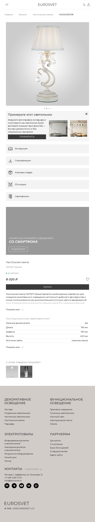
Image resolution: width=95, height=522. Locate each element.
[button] (44, 108)
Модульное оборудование (18, 454)
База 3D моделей (59, 448)
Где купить (55, 440)
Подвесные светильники (17, 413)
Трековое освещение (61, 409)
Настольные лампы (14, 420)
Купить (48, 286)
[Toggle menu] (6, 4)
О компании (56, 444)
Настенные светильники (17, 417)
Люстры (8, 409)
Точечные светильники (62, 413)
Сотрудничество (59, 451)
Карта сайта (56, 455)
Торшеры (9, 424)
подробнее (18, 249)
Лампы (53, 424)
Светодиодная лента (61, 420)
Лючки (8, 461)
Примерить (27, 136)
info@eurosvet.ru (13, 480)
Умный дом (10, 457)
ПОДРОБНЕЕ (33, 469)
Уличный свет (57, 417)
